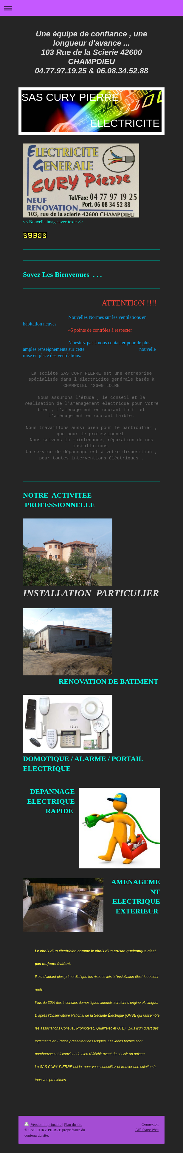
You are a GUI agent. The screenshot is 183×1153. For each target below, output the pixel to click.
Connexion (150, 1124)
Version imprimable (43, 1124)
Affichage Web (147, 1129)
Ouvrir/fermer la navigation (91, 7)
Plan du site (73, 1124)
